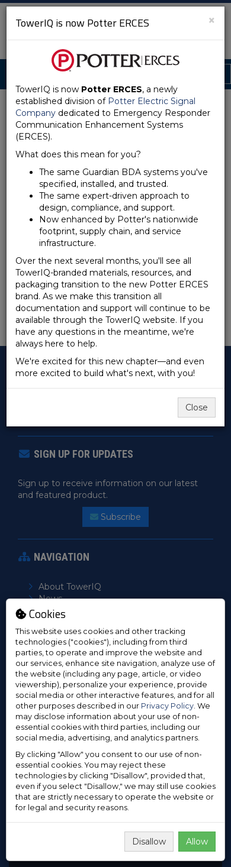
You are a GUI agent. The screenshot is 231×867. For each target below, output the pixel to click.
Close (196, 407)
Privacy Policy (167, 705)
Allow (197, 841)
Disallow (149, 841)
